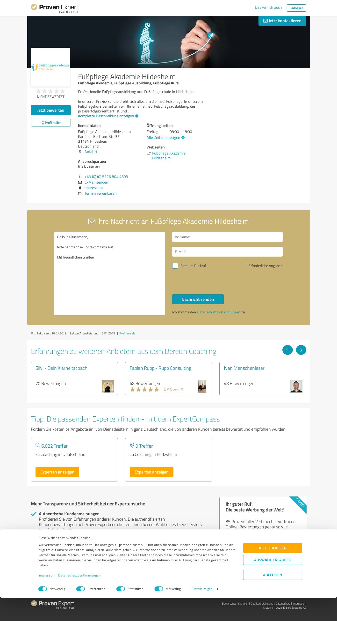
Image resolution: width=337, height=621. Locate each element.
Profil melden (128, 333)
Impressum (47, 598)
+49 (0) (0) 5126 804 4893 (106, 176)
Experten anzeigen (57, 472)
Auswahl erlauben (272, 583)
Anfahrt (91, 151)
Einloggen (296, 8)
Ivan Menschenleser (244, 367)
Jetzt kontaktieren (282, 20)
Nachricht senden (198, 299)
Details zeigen (203, 612)
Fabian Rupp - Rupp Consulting (160, 367)
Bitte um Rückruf (193, 265)
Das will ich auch (268, 7)
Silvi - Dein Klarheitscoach (61, 367)
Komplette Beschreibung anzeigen (107, 115)
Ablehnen (272, 598)
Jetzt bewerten (50, 110)
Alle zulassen (273, 571)
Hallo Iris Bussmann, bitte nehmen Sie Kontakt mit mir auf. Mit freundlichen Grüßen (109, 273)
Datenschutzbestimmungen (79, 598)
